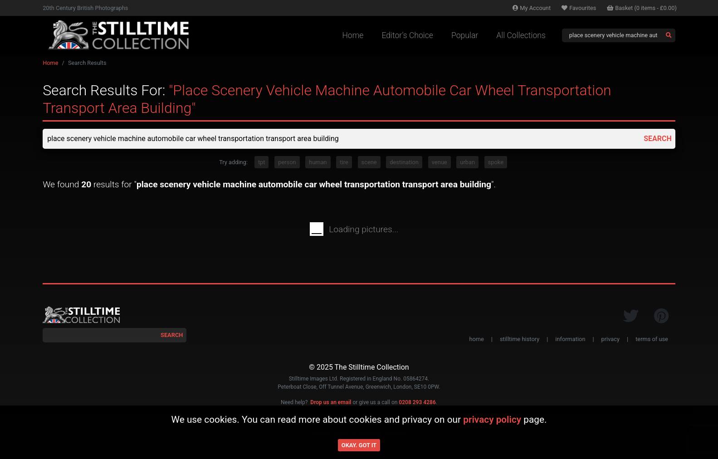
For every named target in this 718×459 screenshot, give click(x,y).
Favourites (579, 8)
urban (467, 162)
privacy (610, 339)
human (318, 162)
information (570, 339)
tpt (261, 162)
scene (369, 162)
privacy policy (492, 419)
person (287, 162)
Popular (464, 35)
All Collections (521, 35)
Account (532, 8)
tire (344, 162)
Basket (642, 8)
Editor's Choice (407, 35)
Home (352, 35)
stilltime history (519, 339)
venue (439, 162)
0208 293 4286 (417, 402)
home (476, 339)
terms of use (651, 339)
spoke (495, 162)
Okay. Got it (359, 445)
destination (404, 162)
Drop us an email (330, 402)
